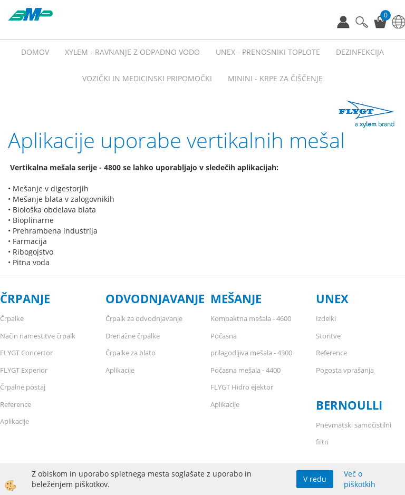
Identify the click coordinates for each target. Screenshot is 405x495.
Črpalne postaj (22, 387)
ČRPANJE (25, 298)
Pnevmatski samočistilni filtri (353, 433)
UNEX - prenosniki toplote (268, 52)
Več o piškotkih (359, 479)
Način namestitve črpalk (37, 336)
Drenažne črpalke (132, 336)
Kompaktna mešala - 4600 (250, 318)
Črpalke (12, 318)
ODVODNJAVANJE (155, 298)
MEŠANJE (236, 298)
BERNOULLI (349, 405)
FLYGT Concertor (26, 352)
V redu (314, 479)
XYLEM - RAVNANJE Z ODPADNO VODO (132, 52)
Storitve (328, 336)
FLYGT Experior (23, 370)
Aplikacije (14, 421)
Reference (15, 404)
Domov (35, 52)
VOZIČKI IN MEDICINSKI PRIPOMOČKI (147, 78)
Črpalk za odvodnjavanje (143, 318)
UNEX (332, 298)
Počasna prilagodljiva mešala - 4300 (251, 344)
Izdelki (326, 318)
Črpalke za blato (130, 352)
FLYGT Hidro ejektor (241, 387)
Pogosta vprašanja (345, 370)
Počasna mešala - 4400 (245, 370)
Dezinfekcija (360, 52)
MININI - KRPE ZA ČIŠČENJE (275, 78)
